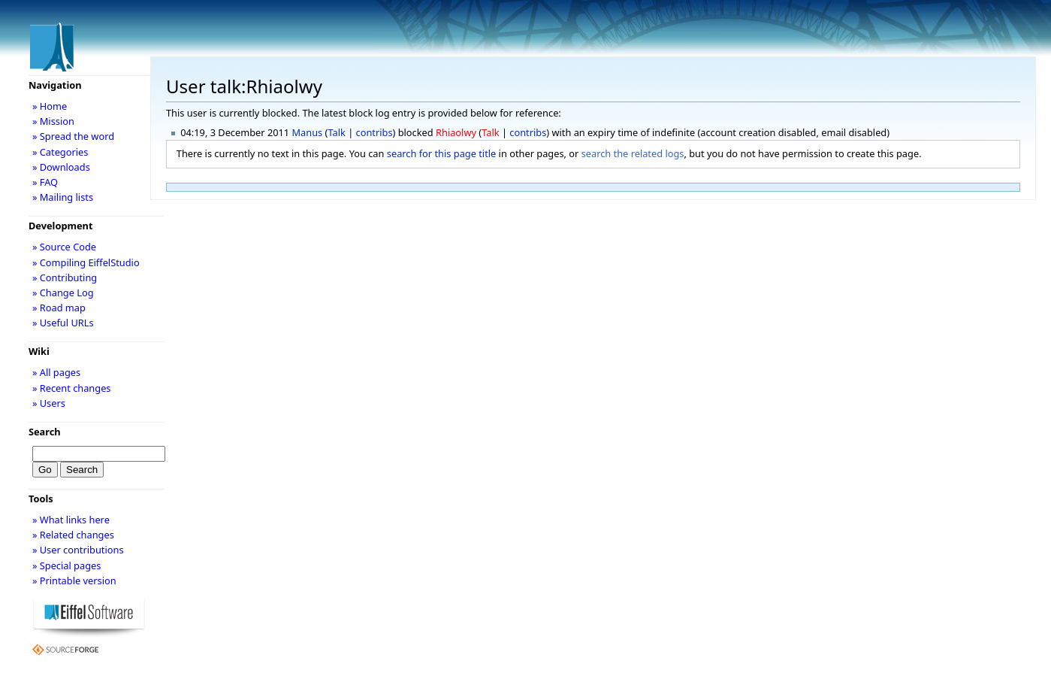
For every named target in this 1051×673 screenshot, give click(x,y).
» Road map (59, 307)
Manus (307, 132)
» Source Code (64, 246)
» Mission (53, 121)
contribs (374, 132)
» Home (49, 106)
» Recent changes (71, 388)
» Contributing (64, 277)
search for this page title (442, 153)
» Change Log (63, 292)
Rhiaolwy (456, 132)
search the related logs (632, 153)
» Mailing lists (62, 197)
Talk (336, 132)
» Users (48, 403)
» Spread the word (73, 136)
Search (45, 431)
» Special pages (66, 565)
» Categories (60, 152)
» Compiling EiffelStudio (86, 262)
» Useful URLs (63, 322)
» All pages (56, 372)
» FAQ (45, 182)
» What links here (71, 519)
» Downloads (61, 167)
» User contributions (78, 549)
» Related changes (73, 534)
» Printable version (74, 580)
